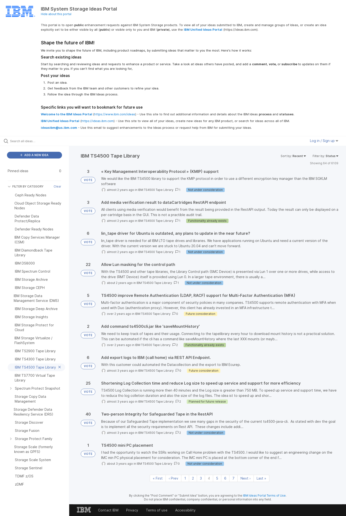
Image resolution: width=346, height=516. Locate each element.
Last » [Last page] (261, 478)
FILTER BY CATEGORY (25, 186)
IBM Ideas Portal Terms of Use (264, 495)
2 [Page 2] (193, 478)
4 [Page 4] (209, 478)
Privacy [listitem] (132, 510)
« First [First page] (158, 478)
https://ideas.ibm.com (97, 121)
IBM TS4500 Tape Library (155, 190)
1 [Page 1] (185, 478)
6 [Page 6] (225, 478)
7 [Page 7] (233, 478)
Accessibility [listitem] (185, 510)
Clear (57, 186)
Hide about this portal (56, 14)
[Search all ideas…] (40, 141)
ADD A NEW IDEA (34, 155)
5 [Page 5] (217, 478)
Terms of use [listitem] (156, 510)
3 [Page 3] (201, 478)
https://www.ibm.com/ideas (114, 114)
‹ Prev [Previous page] (173, 478)
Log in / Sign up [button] (324, 141)
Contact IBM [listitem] (108, 510)
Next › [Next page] (246, 478)
